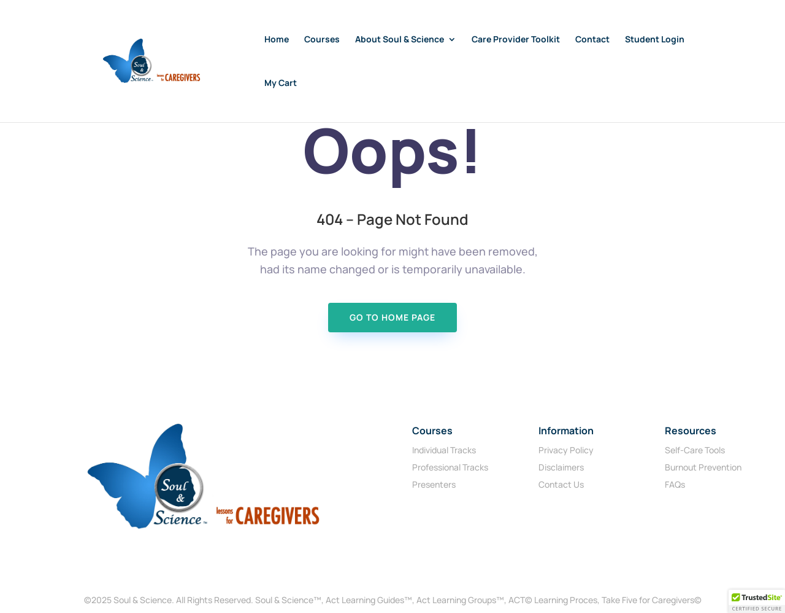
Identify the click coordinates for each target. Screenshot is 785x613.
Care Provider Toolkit (516, 40)
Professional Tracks (450, 467)
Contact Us (561, 484)
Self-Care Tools (695, 450)
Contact (592, 40)
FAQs (675, 484)
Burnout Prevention (703, 467)
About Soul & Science (399, 40)
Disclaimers (561, 467)
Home (276, 40)
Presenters (434, 484)
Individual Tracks (444, 450)
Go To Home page (392, 317)
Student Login (654, 40)
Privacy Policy (566, 450)
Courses (322, 40)
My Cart (280, 83)
